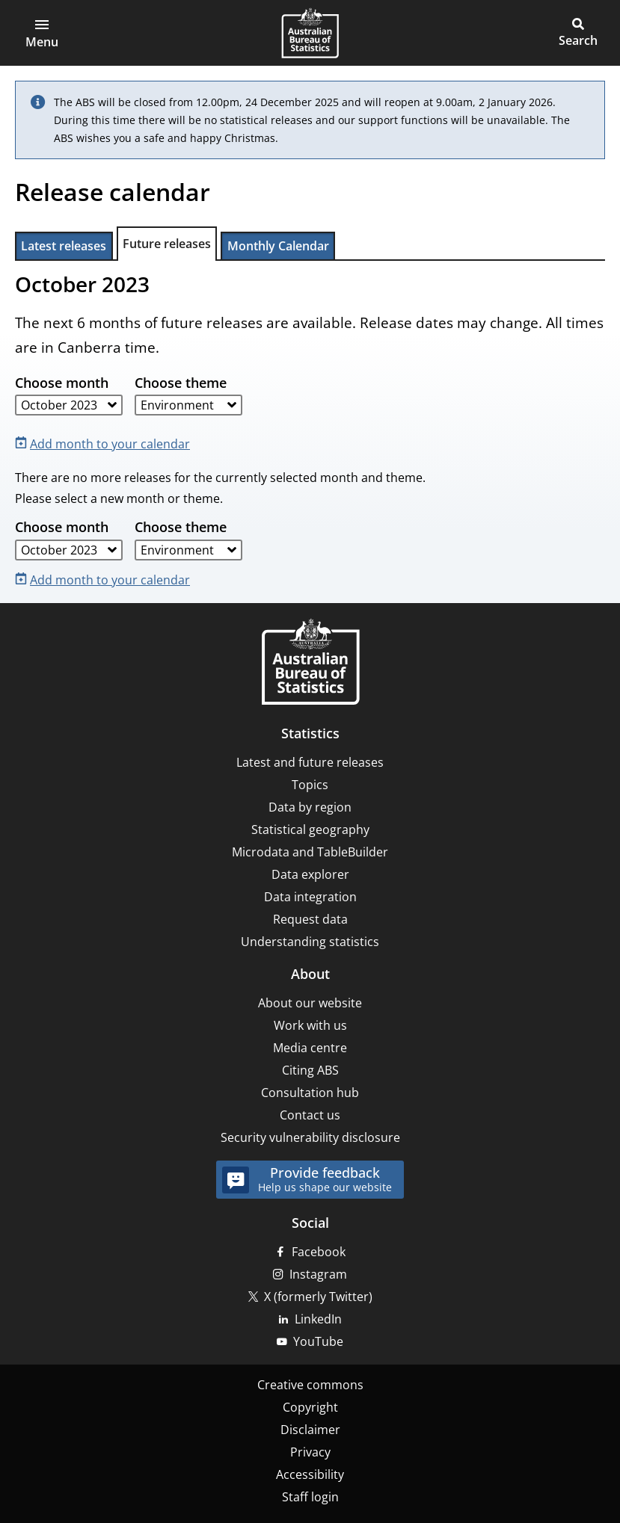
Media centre (310, 1047)
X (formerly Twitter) (318, 1296)
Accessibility (310, 1474)
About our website (310, 1003)
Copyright (310, 1407)
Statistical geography (310, 829)
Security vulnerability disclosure (310, 1137)
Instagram (318, 1274)
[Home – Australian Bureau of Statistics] (310, 663)
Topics (310, 784)
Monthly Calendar (278, 246)
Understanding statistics (310, 941)
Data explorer (310, 874)
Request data (310, 919)
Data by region (310, 807)
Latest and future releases (310, 762)
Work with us (310, 1025)
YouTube (318, 1341)
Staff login (310, 1497)
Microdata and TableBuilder (310, 852)
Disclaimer (310, 1429)
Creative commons (310, 1385)
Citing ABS (310, 1070)
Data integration (310, 897)
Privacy (310, 1452)
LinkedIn (318, 1319)
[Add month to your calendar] (105, 442)
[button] (42, 32)
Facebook (319, 1252)
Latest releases (63, 246)
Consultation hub (310, 1092)
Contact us (310, 1115)
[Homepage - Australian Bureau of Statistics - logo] (310, 33)
